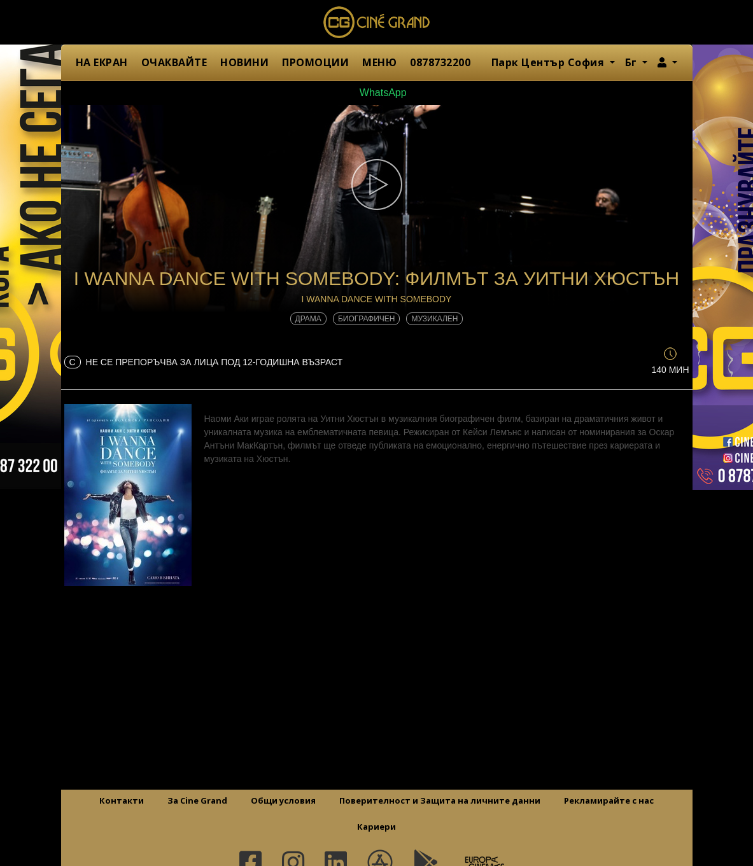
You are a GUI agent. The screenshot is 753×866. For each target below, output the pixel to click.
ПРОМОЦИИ (315, 62)
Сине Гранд (377, 22)
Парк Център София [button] (549, 62)
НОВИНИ (244, 62)
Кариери (376, 826)
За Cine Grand (197, 800)
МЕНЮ (379, 62)
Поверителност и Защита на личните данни (439, 800)
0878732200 (440, 62)
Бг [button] (632, 62)
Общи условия (283, 800)
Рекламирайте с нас (609, 800)
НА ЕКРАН (102, 62)
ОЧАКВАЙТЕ (174, 62)
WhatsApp (376, 92)
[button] (667, 62)
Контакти (121, 800)
